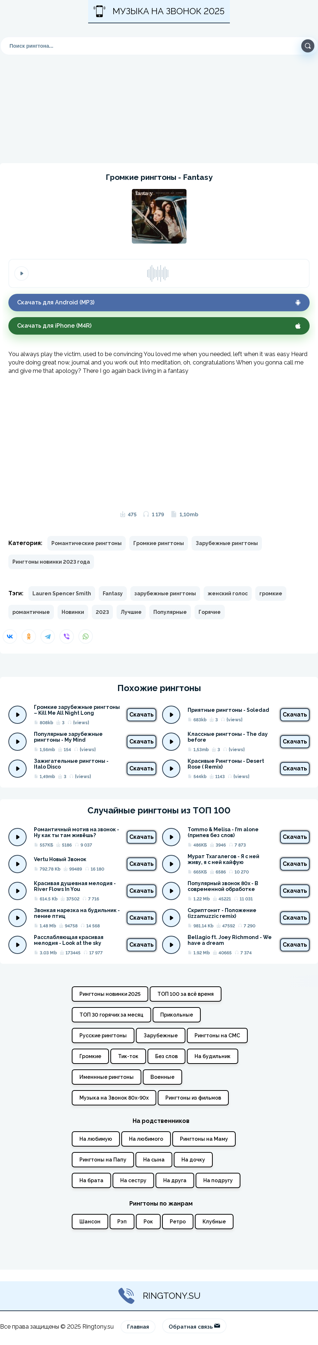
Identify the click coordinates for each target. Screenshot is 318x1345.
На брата (91, 1180)
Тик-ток (128, 1056)
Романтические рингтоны (86, 543)
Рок (148, 1221)
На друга (175, 1180)
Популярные (170, 612)
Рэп (122, 1221)
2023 (102, 612)
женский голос (228, 593)
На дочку (193, 1160)
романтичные (31, 612)
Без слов (166, 1056)
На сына (154, 1160)
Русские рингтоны (103, 1035)
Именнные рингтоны (106, 1077)
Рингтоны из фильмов (193, 1098)
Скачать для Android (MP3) (159, 302)
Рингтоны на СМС (217, 1035)
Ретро (178, 1221)
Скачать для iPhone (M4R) (159, 325)
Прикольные (176, 1015)
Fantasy (113, 593)
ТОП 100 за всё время (185, 994)
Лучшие (131, 612)
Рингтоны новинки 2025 (110, 994)
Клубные (214, 1221)
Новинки (73, 612)
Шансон (90, 1221)
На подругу (218, 1180)
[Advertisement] (159, 100)
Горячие (210, 612)
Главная (138, 1327)
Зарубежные (161, 1035)
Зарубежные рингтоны (227, 543)
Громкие (90, 1056)
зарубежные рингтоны (165, 593)
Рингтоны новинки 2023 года (51, 562)
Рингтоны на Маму (204, 1139)
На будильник (213, 1056)
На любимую (95, 1139)
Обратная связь (194, 1326)
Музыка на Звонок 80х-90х (114, 1098)
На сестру (133, 1180)
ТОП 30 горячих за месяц (111, 1015)
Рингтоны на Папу (102, 1160)
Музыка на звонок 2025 (159, 11)
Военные (162, 1077)
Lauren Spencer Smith (61, 593)
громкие (270, 593)
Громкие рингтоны (158, 543)
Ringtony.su (159, 1296)
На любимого (146, 1139)
